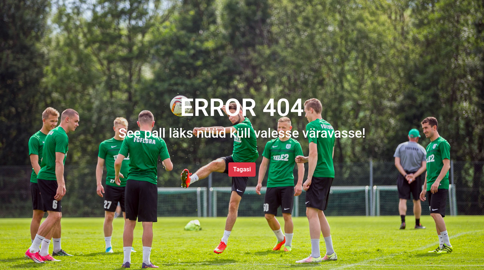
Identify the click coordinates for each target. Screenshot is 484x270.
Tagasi (242, 169)
